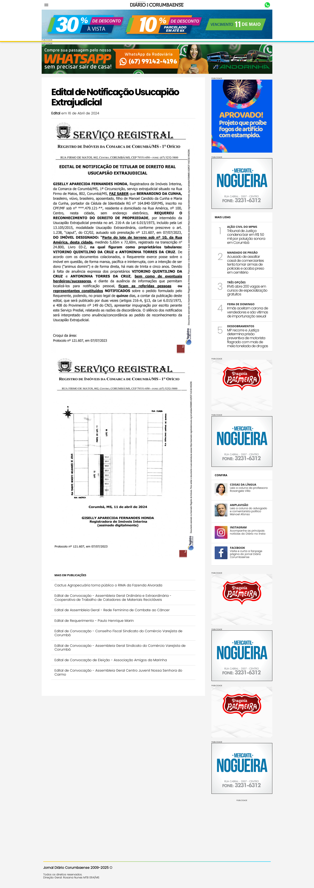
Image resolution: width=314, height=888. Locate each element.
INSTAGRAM (236, 527)
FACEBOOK (235, 547)
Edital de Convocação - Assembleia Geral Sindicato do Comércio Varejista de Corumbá (121, 637)
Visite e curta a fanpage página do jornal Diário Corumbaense (244, 554)
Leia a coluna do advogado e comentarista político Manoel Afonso (247, 511)
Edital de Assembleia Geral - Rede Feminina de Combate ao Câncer (113, 599)
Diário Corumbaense (157, 4)
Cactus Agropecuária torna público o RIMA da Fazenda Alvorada (110, 574)
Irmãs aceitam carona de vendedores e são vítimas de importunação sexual (245, 311)
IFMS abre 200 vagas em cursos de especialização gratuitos (245, 289)
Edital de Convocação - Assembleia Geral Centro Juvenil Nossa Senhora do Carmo (120, 662)
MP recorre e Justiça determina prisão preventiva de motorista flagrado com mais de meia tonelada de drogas (245, 337)
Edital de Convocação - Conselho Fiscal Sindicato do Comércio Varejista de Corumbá (120, 622)
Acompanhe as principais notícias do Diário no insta (246, 531)
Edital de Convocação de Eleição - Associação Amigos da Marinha (112, 649)
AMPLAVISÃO (237, 504)
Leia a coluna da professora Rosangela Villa (247, 489)
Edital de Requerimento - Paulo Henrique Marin (95, 610)
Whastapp (266, 5)
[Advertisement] (240, 826)
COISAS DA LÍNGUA (241, 484)
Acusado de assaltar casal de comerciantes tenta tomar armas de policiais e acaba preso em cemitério (244, 264)
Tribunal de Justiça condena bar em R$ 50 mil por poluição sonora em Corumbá (244, 236)
